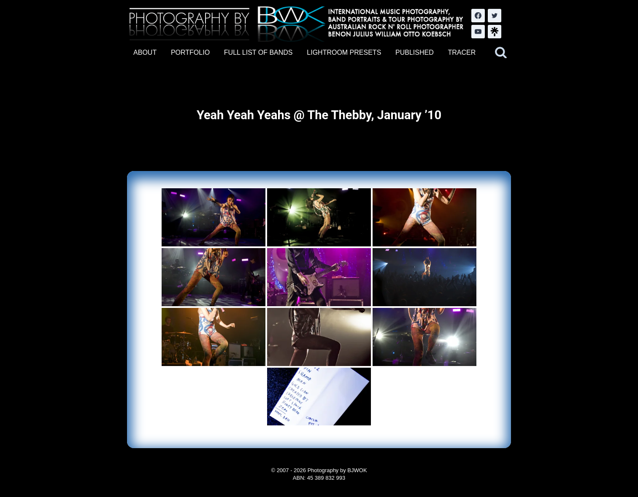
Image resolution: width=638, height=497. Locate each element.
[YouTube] (478, 31)
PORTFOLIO (190, 52)
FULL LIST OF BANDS (258, 52)
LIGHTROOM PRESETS (344, 52)
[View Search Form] (501, 53)
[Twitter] (494, 15)
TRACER (462, 52)
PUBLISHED (414, 52)
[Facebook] (478, 15)
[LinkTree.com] (494, 31)
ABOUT (145, 52)
